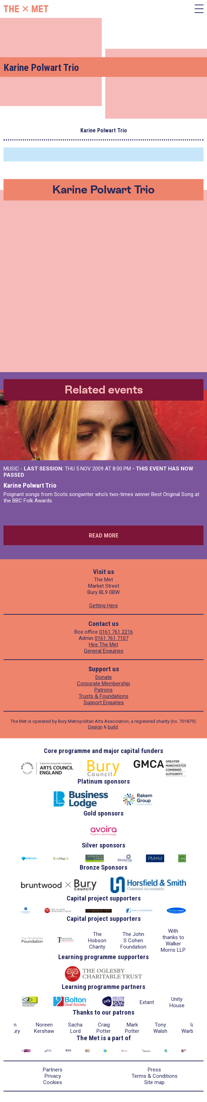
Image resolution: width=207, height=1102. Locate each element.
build (113, 727)
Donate (103, 677)
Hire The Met (103, 644)
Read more (104, 535)
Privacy (53, 1076)
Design (95, 727)
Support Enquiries (104, 702)
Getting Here (103, 605)
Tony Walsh (160, 1028)
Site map (154, 1082)
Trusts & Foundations (103, 696)
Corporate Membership (103, 683)
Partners (52, 1070)
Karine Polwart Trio (30, 485)
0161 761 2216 (116, 632)
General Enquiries (103, 651)
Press (154, 1070)
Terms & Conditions (155, 1076)
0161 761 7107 (111, 638)
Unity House (177, 1002)
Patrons (103, 690)
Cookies (52, 1082)
